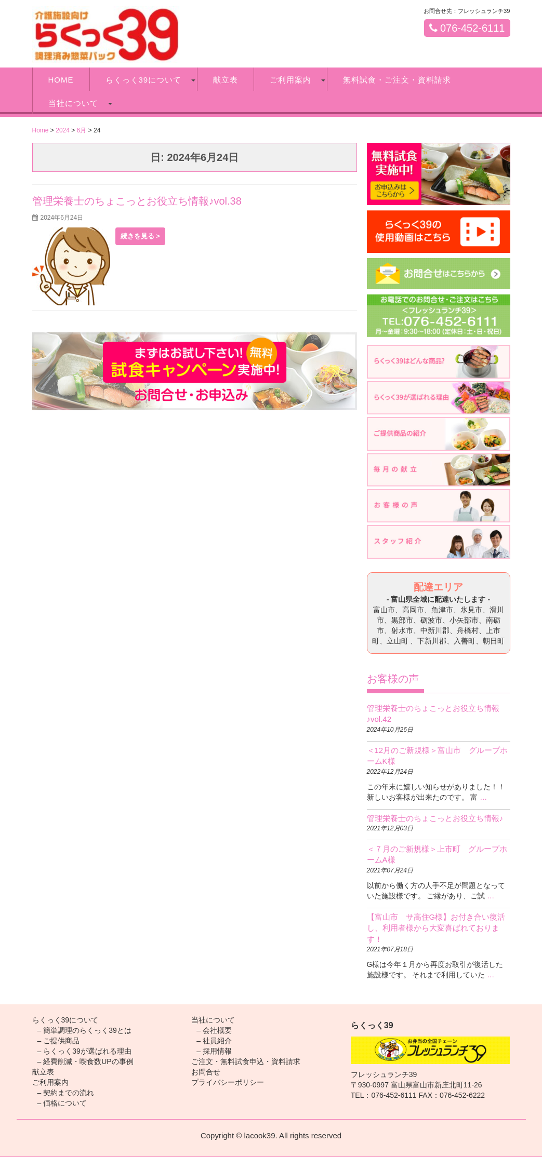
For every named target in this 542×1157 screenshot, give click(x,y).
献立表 (225, 79)
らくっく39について (143, 79)
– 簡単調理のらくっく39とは (84, 1030)
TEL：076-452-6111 (384, 1095)
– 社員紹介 (214, 1041)
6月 (82, 130)
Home (40, 130)
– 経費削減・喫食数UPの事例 (85, 1061)
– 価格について (62, 1103)
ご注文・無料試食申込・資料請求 (245, 1061)
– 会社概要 (214, 1030)
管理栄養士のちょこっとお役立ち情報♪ (435, 818)
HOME (61, 79)
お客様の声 (393, 678)
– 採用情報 (214, 1051)
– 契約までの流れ (66, 1092)
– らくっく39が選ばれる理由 (84, 1051)
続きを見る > (140, 236)
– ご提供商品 (58, 1041)
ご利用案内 (290, 79)
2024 (63, 130)
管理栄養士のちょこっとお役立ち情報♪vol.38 (137, 201)
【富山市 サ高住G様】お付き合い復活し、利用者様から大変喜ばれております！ (436, 928)
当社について (73, 103)
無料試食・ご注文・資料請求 (397, 79)
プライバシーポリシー (227, 1082)
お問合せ (205, 1072)
